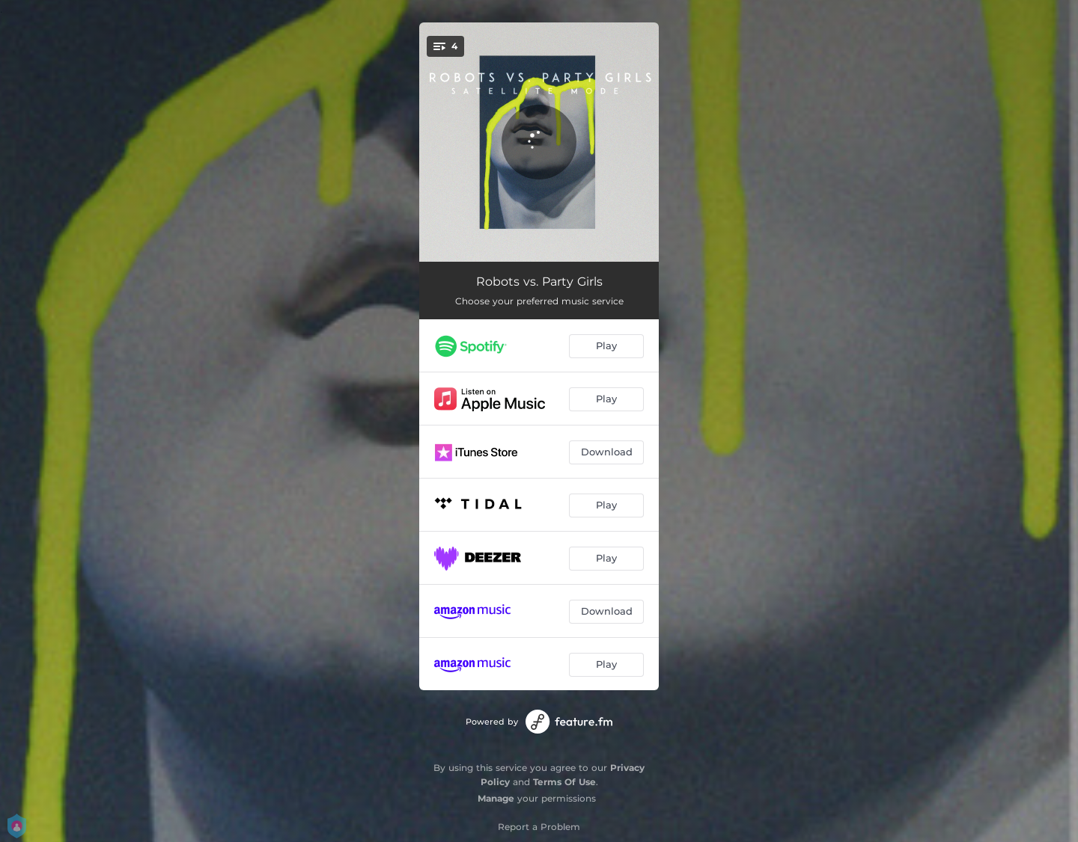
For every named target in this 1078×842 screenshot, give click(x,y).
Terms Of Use (564, 781)
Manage (496, 798)
